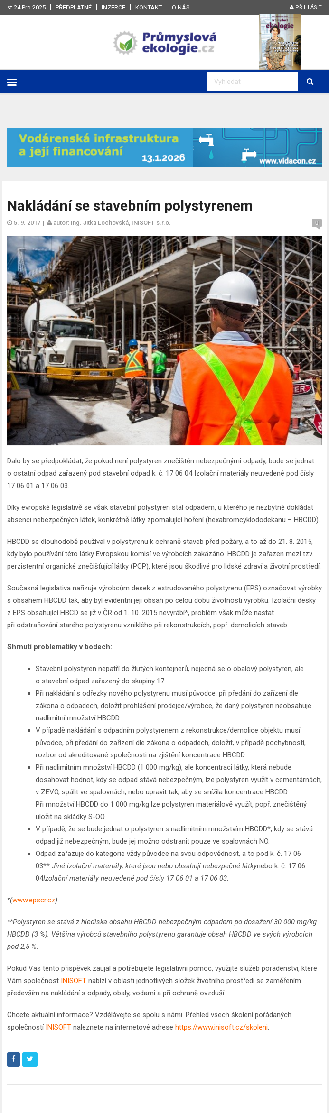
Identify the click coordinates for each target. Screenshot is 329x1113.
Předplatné (74, 7)
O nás (181, 7)
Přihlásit (306, 7)
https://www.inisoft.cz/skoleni (221, 1027)
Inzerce (113, 7)
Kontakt (148, 7)
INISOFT (73, 980)
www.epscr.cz (33, 900)
